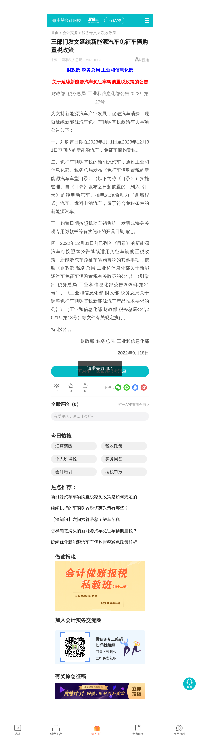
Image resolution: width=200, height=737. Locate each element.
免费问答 (138, 733)
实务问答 (113, 458)
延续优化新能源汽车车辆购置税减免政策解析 (94, 542)
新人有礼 (97, 733)
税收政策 (108, 33)
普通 (145, 60)
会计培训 (63, 471)
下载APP (114, 20)
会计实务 (70, 33)
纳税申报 (113, 471)
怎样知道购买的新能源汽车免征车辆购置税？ (94, 530)
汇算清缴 (63, 446)
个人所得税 (66, 458)
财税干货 (56, 733)
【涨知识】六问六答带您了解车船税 (85, 519)
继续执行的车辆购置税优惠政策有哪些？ (89, 508)
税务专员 (89, 33)
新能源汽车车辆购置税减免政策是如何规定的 (94, 496)
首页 (54, 33)
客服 (189, 686)
